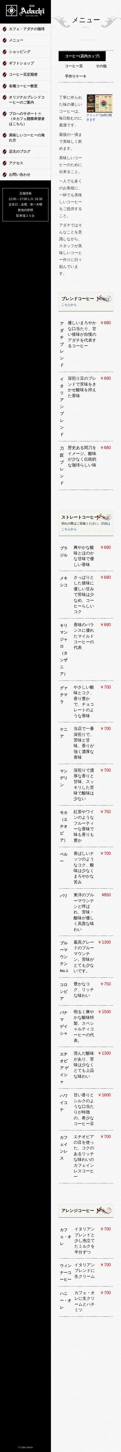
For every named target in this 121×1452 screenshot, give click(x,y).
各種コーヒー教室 (23, 86)
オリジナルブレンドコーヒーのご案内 (27, 99)
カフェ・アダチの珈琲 (27, 29)
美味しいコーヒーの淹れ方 (27, 137)
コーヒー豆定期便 (23, 75)
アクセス (16, 163)
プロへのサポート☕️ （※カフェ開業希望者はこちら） (27, 119)
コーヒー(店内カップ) (82, 56)
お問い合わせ (19, 175)
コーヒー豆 (74, 66)
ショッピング (19, 52)
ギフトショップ (21, 63)
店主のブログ (19, 152)
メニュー (16, 40)
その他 (101, 66)
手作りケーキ (75, 76)
